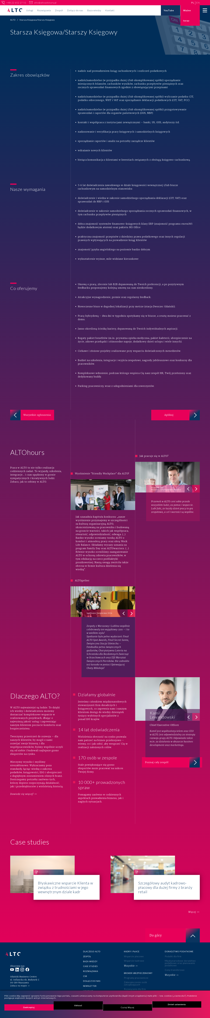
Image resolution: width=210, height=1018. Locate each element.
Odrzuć (78, 1005)
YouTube (169, 10)
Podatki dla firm (173, 946)
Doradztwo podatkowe (179, 942)
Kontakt (109, 10)
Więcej (189, 902)
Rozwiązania (44, 10)
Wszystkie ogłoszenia (36, 417)
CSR (85, 964)
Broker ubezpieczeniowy (138, 961)
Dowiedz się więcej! (22, 784)
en (198, 2)
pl (192, 2)
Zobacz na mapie (18, 970)
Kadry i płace (131, 942)
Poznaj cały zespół (175, 754)
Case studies (90, 955)
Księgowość (90, 989)
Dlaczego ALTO (91, 942)
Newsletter (90, 974)
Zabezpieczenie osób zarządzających (134, 970)
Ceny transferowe (174, 958)
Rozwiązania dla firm (134, 975)
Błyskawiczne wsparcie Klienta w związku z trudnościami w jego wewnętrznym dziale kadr (55, 868)
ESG (126, 989)
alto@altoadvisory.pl (45, 2)
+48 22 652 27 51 (16, 2)
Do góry (175, 926)
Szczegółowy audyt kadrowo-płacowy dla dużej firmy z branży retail (155, 868)
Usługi (29, 10)
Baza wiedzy (94, 10)
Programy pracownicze (135, 966)
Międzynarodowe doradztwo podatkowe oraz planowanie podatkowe (179, 952)
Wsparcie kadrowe (133, 950)
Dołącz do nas (75, 10)
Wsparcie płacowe (133, 946)
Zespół (59, 10)
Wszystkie (129, 954)
